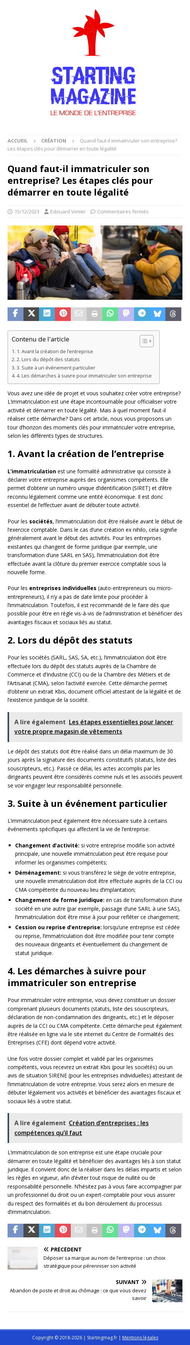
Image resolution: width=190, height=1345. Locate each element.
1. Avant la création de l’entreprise (55, 351)
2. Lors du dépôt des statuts (48, 359)
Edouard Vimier (68, 211)
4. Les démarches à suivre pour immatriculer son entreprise (84, 376)
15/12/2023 (26, 211)
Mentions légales (140, 1337)
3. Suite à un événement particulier (56, 368)
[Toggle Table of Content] (143, 341)
